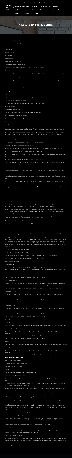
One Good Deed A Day (46, 6)
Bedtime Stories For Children (35, 2)
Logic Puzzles (35, 6)
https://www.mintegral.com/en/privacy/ (14, 357)
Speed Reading (18, 9)
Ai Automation (23, 2)
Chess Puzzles (47, 2)
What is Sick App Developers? (52, 9)
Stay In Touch (18, 13)
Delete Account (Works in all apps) (22, 6)
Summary (34, 9)
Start (16, 2)
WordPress (31, 456)
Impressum (36, 13)
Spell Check (27, 9)
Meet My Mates (27, 13)
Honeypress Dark (40, 456)
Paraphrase (56, 6)
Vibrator (42, 9)
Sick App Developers (9, 6)
